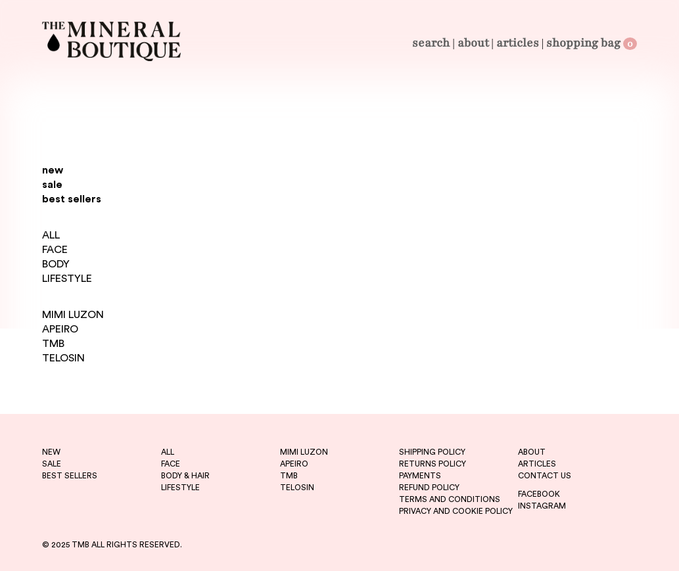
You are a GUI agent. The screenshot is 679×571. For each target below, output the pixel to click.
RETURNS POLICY (432, 464)
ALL (51, 235)
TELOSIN (63, 358)
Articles (517, 43)
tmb (289, 476)
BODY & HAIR (185, 476)
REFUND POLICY (429, 487)
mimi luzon (304, 452)
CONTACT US (544, 476)
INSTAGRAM (542, 506)
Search (431, 43)
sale (52, 184)
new (52, 170)
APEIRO (60, 329)
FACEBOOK (539, 494)
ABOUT (532, 452)
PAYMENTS (420, 476)
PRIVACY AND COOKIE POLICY (456, 511)
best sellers (71, 199)
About (473, 43)
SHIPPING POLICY (432, 452)
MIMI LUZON (73, 314)
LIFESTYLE (67, 278)
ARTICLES (537, 464)
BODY (56, 264)
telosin (297, 487)
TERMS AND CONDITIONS (449, 499)
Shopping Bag (591, 43)
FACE (55, 249)
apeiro (294, 464)
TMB (53, 343)
